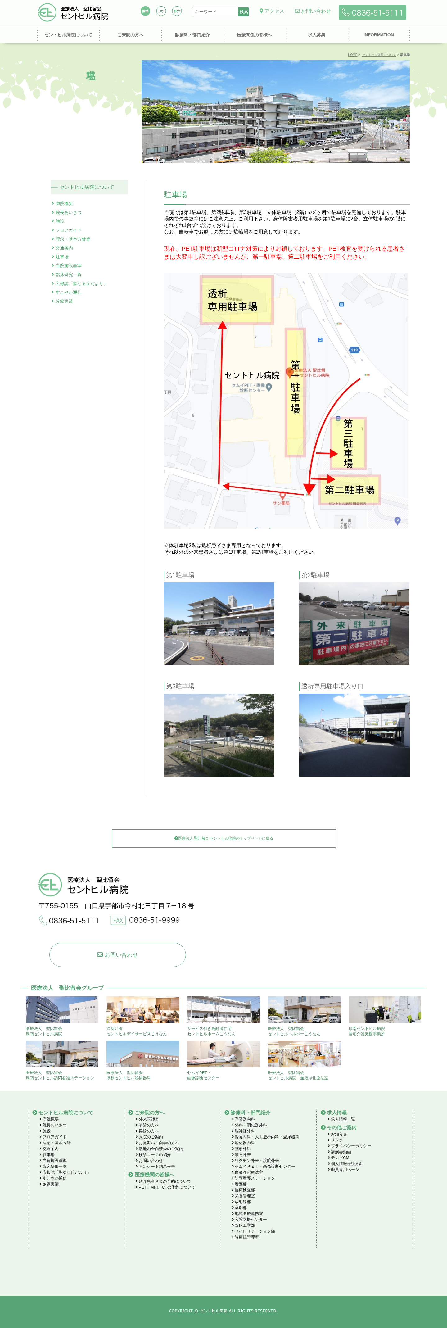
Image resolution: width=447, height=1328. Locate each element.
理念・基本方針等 (73, 239)
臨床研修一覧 (53, 1166)
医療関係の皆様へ (254, 34)
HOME (352, 55)
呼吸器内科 (243, 1119)
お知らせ (337, 1134)
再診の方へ (147, 1131)
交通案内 (64, 247)
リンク (335, 1140)
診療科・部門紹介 (192, 34)
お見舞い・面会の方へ (157, 1142)
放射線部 (241, 1201)
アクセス (272, 11)
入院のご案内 (149, 1137)
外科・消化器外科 (249, 1125)
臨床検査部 (243, 1190)
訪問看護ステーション (253, 1178)
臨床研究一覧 (69, 274)
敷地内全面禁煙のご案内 (159, 1148)
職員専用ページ (343, 1169)
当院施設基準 (69, 265)
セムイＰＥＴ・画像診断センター (264, 1166)
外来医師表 (147, 1119)
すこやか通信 (69, 292)
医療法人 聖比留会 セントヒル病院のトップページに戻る (223, 838)
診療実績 (64, 301)
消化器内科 (243, 1142)
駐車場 (62, 256)
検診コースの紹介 (153, 1154)
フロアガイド (69, 230)
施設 (60, 221)
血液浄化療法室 (247, 1172)
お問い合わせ (313, 11)
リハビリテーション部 (253, 1231)
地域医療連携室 (247, 1213)
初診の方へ (147, 1125)
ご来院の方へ (130, 34)
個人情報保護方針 (345, 1163)
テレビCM (338, 1157)
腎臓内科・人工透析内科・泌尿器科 (266, 1137)
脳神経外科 (243, 1131)
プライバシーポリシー (349, 1146)
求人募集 (316, 34)
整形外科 (241, 1148)
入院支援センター (249, 1219)
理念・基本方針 (55, 1142)
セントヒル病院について (68, 34)
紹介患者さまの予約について (163, 1181)
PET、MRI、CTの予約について (166, 1187)
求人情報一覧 (341, 1119)
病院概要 (64, 203)
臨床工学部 (243, 1225)
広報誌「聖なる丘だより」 (82, 283)
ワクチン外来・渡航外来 (255, 1160)
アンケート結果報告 (155, 1166)
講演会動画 (339, 1151)
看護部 (239, 1184)
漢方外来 (241, 1154)
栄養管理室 (243, 1196)
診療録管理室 (245, 1237)
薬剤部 (239, 1207)
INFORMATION (378, 34)
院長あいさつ (69, 212)
